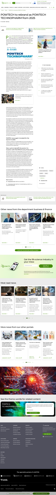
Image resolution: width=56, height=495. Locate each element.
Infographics (28, 442)
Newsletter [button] (44, 7)
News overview (3, 430)
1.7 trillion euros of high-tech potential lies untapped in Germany (46, 92)
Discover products (29, 427)
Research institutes (29, 444)
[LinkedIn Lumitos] (54, 488)
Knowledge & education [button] (35, 7)
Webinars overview (16, 444)
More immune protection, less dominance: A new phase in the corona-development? (47, 86)
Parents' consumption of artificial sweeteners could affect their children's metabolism (47, 75)
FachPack (31, 43)
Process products (29, 430)
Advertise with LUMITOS (5, 485)
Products (2, 455)
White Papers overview (5, 447)
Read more (27, 274)
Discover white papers (5, 440)
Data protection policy (20, 488)
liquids (16, 37)
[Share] (51, 7)
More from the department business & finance (28, 250)
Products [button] (11, 7)
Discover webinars (16, 440)
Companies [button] (6, 7)
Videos (27, 445)
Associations (15, 430)
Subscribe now (47, 434)
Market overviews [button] (18, 7)
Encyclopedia (28, 440)
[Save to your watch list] (50, 7)
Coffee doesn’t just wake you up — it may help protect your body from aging (47, 69)
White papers (3, 457)
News (2, 454)
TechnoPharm (25, 39)
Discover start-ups (16, 429)
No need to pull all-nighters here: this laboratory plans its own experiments (47, 80)
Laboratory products (29, 429)
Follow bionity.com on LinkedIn (48, 436)
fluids (13, 37)
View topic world (33, 412)
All (13, 2)
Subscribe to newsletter (46, 266)
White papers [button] (26, 7)
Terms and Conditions (10, 488)
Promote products (29, 432)
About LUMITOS (14, 485)
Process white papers (5, 444)
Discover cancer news (12, 390)
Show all (42, 178)
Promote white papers (5, 445)
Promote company (16, 432)
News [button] (2, 7)
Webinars (2, 461)
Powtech (10, 35)
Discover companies (17, 427)
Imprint (2, 488)
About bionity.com (22, 485)
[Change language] (53, 7)
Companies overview (17, 434)
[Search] (30, 3)
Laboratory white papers (5, 442)
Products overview (29, 434)
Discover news (3, 427)
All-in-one (2, 462)
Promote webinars (16, 442)
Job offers (2, 459)
